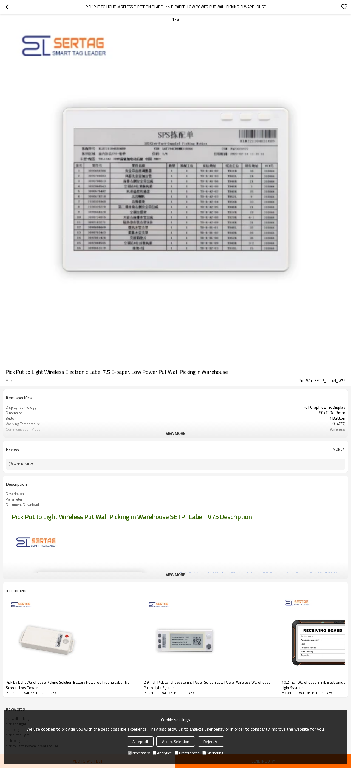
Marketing (212, 753)
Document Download (22, 504)
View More (175, 433)
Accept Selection (175, 741)
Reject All (211, 741)
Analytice (162, 753)
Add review (23, 464)
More (337, 449)
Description (15, 493)
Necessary (139, 753)
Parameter (14, 499)
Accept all (140, 741)
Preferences (187, 753)
